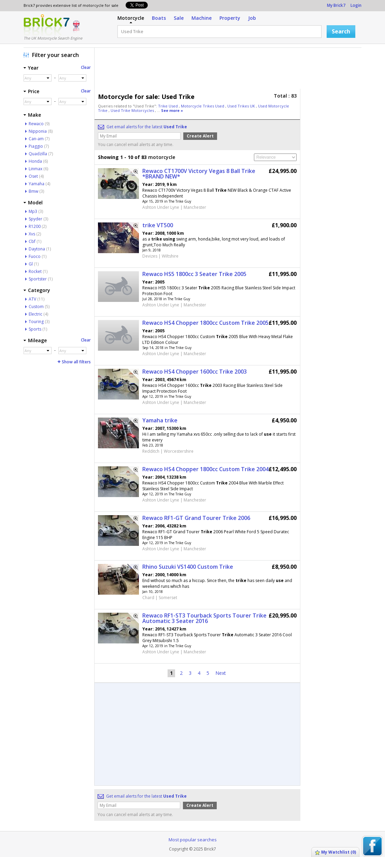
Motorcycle (130, 18)
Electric (35, 314)
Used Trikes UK (241, 105)
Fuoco (35, 256)
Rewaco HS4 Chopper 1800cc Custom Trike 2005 (205, 322)
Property (229, 18)
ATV (32, 299)
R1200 (35, 226)
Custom (36, 306)
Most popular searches (193, 840)
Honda (35, 161)
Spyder (35, 219)
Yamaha (36, 184)
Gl (31, 264)
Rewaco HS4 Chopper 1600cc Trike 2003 (194, 371)
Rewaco (36, 124)
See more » (172, 110)
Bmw (33, 191)
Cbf (32, 241)
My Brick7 (336, 5)
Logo (47, 24)
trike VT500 (157, 225)
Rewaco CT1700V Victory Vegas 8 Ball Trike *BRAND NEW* (198, 173)
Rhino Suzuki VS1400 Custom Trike (187, 566)
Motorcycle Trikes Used (203, 105)
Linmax (35, 169)
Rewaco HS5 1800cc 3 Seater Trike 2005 (194, 274)
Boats (159, 18)
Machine (201, 18)
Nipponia (38, 131)
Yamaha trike (159, 420)
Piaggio (36, 146)
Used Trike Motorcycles (133, 110)
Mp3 (33, 211)
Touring (36, 321)
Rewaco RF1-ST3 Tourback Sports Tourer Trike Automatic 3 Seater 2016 (204, 618)
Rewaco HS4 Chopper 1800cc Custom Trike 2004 (205, 469)
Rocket (35, 271)
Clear (86, 67)
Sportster (38, 279)
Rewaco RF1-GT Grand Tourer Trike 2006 (196, 518)
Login (356, 5)
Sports (35, 329)
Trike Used (168, 105)
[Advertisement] (229, 70)
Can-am (36, 139)
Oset (33, 176)
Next (220, 673)
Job (252, 18)
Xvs (32, 234)
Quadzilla (38, 154)
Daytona (37, 249)
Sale (179, 18)
